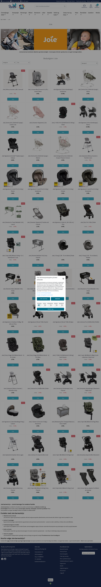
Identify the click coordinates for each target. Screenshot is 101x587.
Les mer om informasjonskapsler (44, 292)
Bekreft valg (50, 309)
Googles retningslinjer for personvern (45, 295)
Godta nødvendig (43, 298)
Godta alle (57, 298)
